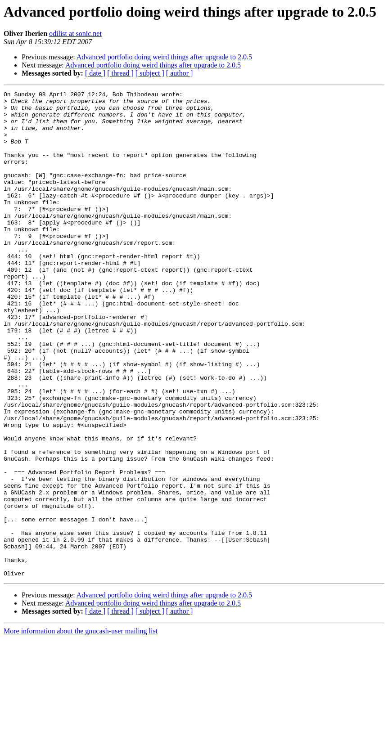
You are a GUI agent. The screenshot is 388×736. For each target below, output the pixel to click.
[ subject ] (149, 73)
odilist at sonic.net (75, 33)
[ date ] (95, 73)
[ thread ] (120, 73)
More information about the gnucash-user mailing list (81, 728)
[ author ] (179, 73)
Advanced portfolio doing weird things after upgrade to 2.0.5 (164, 57)
